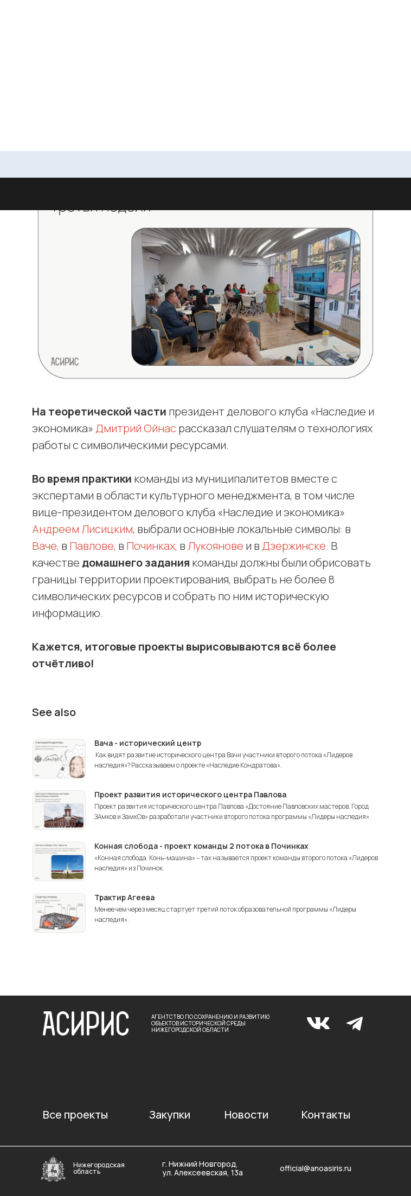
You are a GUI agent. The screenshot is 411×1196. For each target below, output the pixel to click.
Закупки (169, 1114)
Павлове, (92, 545)
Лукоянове (215, 545)
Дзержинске (294, 545)
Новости (246, 1114)
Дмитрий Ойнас (135, 428)
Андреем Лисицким (82, 529)
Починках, (151, 545)
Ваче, (45, 545)
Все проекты (75, 1114)
